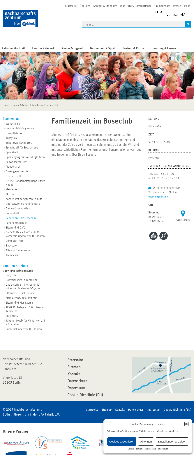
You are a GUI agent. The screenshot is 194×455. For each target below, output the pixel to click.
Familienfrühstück (16, 222)
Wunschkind (13, 123)
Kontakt (73, 374)
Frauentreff (12, 213)
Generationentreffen (18, 208)
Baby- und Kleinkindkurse (18, 270)
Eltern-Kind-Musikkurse (19, 302)
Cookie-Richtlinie (135, 448)
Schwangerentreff (16, 161)
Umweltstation (14, 133)
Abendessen (13, 255)
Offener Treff (13, 176)
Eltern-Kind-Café (15, 227)
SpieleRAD (12, 315)
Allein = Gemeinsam (18, 250)
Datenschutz (150, 448)
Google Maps (183, 220)
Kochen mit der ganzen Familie (24, 198)
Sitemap (73, 367)
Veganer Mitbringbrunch (20, 128)
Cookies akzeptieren (121, 441)
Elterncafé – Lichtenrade (20, 293)
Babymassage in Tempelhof (22, 279)
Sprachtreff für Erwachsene (22, 147)
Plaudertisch (13, 166)
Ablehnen (146, 441)
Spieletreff (12, 152)
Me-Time (11, 194)
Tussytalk (11, 138)
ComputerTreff (14, 240)
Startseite (75, 360)
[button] (186, 424)
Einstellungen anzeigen (172, 441)
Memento (11, 189)
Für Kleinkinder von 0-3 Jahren (24, 329)
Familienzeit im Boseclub (21, 218)
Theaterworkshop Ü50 (19, 142)
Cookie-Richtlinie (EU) (85, 395)
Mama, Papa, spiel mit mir (21, 297)
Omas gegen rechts (17, 171)
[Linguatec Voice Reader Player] (177, 15)
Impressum (163, 448)
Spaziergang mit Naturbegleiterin (25, 157)
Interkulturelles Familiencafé (23, 203)
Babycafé (11, 245)
